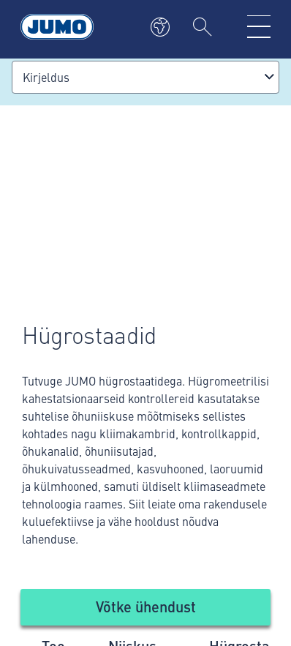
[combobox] (145, 77)
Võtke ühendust (146, 606)
